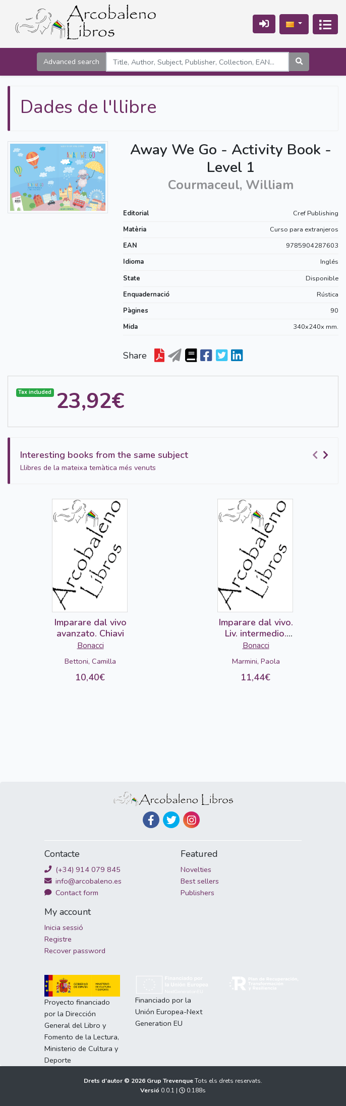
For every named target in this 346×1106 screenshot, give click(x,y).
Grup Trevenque (171, 1081)
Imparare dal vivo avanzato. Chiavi (90, 627)
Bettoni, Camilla (90, 661)
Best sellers (200, 881)
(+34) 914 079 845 (82, 869)
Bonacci (90, 645)
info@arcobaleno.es (83, 881)
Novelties (196, 869)
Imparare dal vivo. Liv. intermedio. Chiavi (256, 633)
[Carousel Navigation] (321, 455)
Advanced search (71, 61)
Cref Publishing (315, 213)
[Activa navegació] (325, 24)
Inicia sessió (63, 927)
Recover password (74, 951)
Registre (58, 939)
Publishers (197, 893)
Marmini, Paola (256, 661)
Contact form (71, 893)
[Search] (197, 61)
